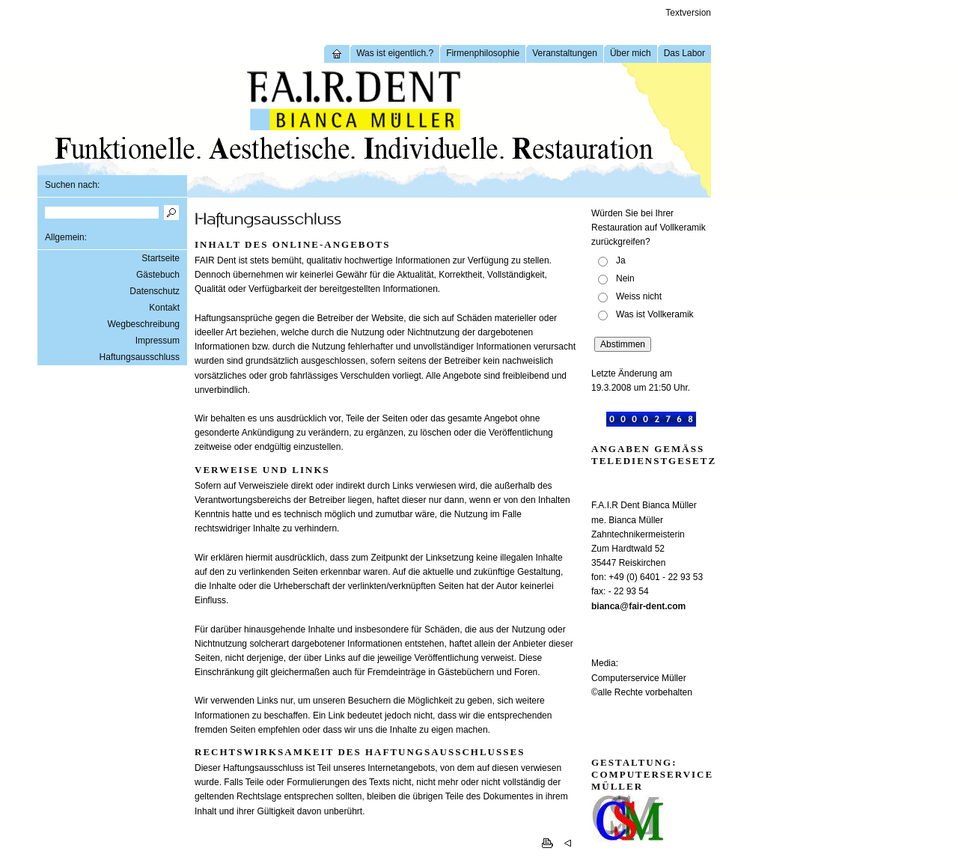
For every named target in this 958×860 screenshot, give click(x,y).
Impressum (157, 340)
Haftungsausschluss (140, 357)
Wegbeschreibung (143, 324)
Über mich (630, 53)
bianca (605, 606)
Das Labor (684, 53)
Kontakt (164, 307)
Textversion (688, 12)
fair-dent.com (657, 606)
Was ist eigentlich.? (394, 53)
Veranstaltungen (564, 53)
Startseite (160, 258)
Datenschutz (154, 291)
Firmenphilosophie (482, 53)
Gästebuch (158, 274)
